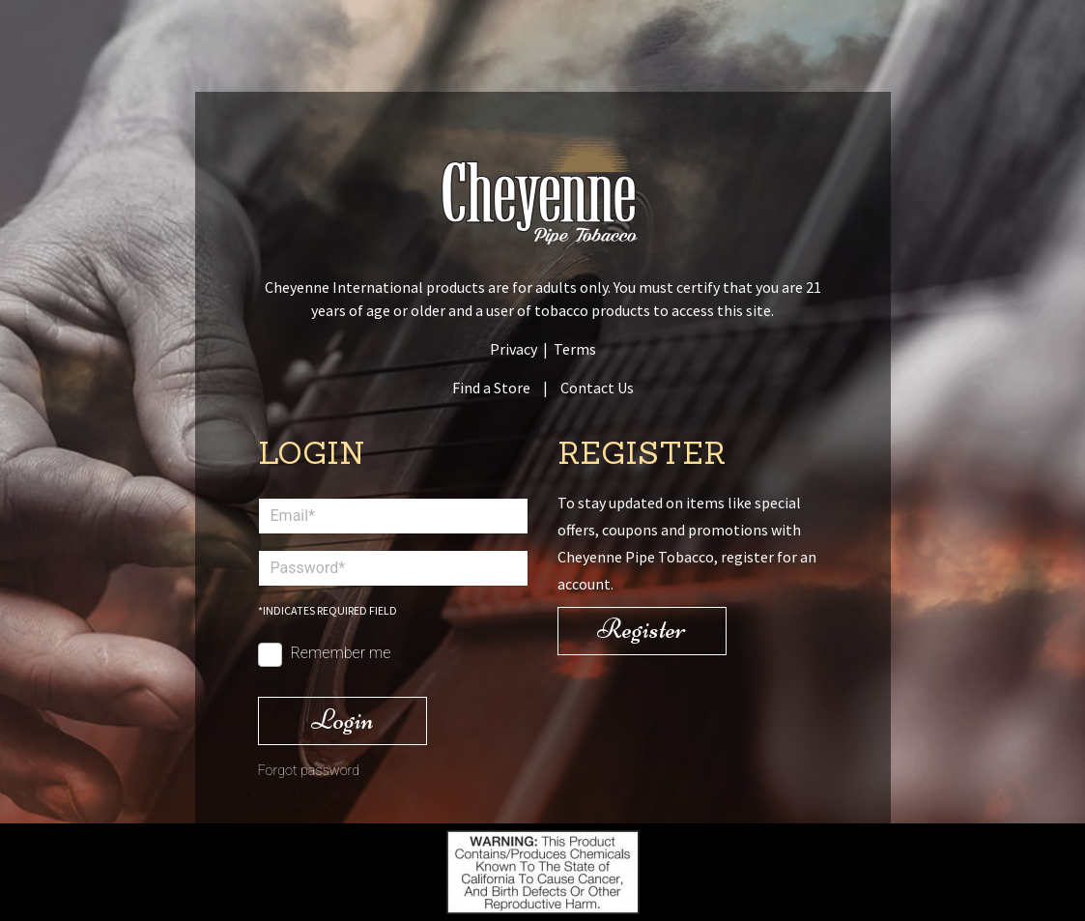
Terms (575, 349)
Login (342, 719)
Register (641, 629)
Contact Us (597, 387)
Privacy (513, 349)
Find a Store (491, 387)
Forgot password (309, 771)
